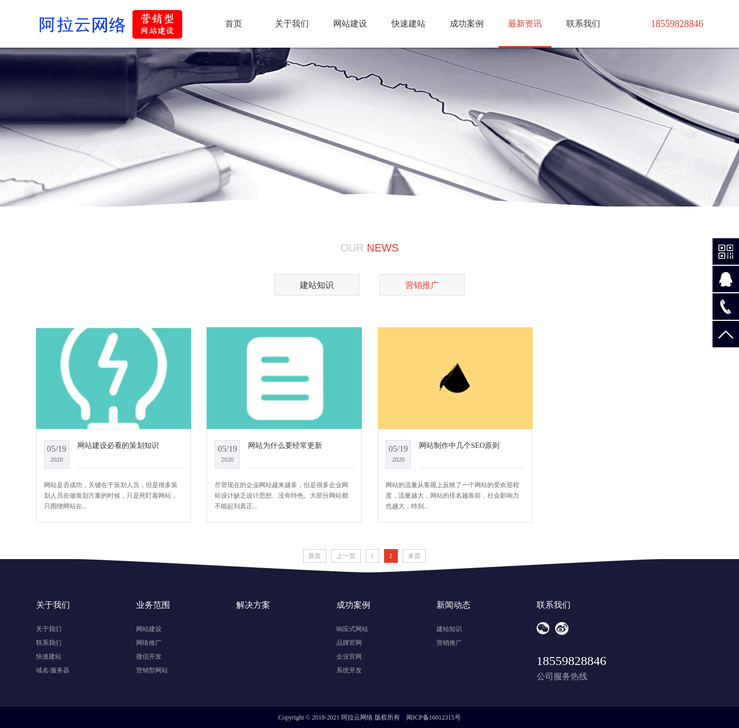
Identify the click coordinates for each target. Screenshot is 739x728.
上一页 (345, 556)
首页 (233, 23)
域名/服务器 (52, 670)
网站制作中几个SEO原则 (459, 445)
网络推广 (149, 642)
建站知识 (317, 285)
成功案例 (467, 23)
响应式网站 (352, 629)
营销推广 (449, 642)
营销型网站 (152, 670)
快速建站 (408, 23)
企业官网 (349, 656)
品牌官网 (349, 642)
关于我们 (292, 23)
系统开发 (349, 670)
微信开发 (149, 656)
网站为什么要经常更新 (285, 445)
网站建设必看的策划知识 (118, 445)
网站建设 (350, 23)
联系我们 (583, 23)
